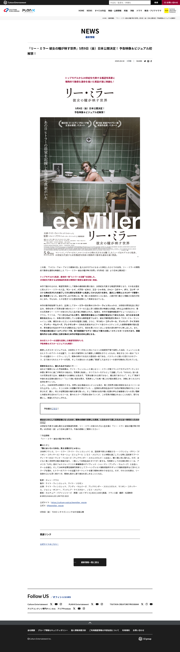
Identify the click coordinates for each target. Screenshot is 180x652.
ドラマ (139, 10)
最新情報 (111, 18)
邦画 (126, 10)
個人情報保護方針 (78, 630)
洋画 (132, 10)
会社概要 (31, 630)
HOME (81, 10)
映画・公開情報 (114, 10)
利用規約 (126, 630)
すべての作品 (100, 10)
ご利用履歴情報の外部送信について (104, 630)
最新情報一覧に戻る (90, 562)
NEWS (89, 10)
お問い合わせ (138, 630)
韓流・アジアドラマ (152, 10)
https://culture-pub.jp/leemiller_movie (69, 502)
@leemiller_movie (55, 505)
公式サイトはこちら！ (49, 544)
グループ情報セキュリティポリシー (53, 630)
